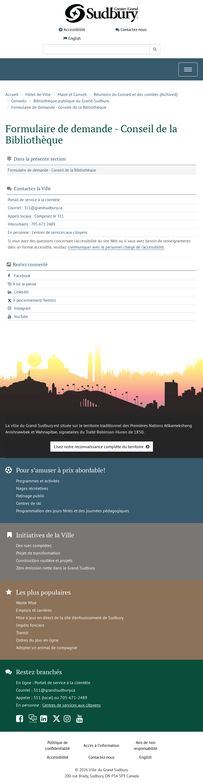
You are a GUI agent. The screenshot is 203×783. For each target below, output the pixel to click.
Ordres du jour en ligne (37, 640)
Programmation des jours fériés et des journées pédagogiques (72, 510)
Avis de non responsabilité (145, 745)
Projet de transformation (38, 553)
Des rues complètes (34, 545)
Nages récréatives (32, 488)
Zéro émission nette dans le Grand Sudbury (55, 568)
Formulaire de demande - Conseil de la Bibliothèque (58, 107)
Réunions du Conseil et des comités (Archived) (136, 94)
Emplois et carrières (34, 610)
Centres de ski (28, 503)
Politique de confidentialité (57, 745)
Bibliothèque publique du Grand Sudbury (71, 100)
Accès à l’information (101, 745)
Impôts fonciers (30, 625)
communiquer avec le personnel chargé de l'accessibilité (116, 247)
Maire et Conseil (72, 94)
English (74, 38)
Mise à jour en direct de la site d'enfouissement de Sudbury (69, 617)
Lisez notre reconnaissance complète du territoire (99, 446)
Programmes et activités (37, 480)
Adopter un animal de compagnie (46, 647)
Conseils (19, 100)
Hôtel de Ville (38, 94)
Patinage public (30, 495)
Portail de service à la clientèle (62, 682)
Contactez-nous (133, 29)
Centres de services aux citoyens (71, 705)
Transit (22, 632)
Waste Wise (26, 602)
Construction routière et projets (44, 560)
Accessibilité (74, 29)
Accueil (11, 94)
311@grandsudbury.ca (54, 690)
